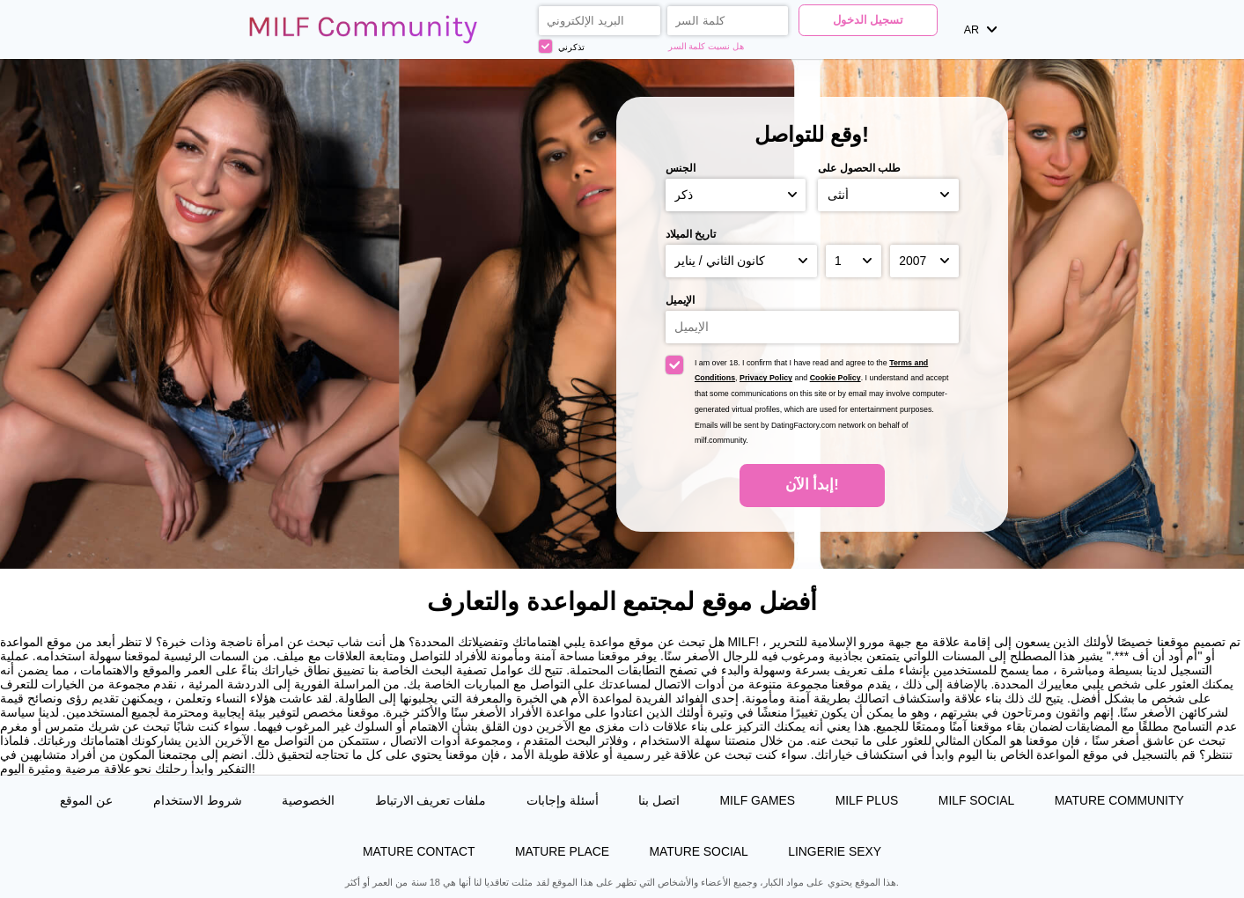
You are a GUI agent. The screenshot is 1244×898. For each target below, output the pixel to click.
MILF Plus (867, 800)
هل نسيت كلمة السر (706, 46)
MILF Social (976, 800)
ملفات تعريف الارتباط (431, 800)
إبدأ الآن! (812, 484)
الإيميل (680, 300)
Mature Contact (419, 851)
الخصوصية (308, 800)
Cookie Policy (835, 377)
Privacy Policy (766, 377)
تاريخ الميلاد (691, 234)
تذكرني (562, 46)
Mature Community (1119, 800)
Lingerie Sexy (834, 851)
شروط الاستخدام (197, 800)
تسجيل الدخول (868, 20)
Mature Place (562, 851)
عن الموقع (86, 800)
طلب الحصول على (859, 168)
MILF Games (758, 800)
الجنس (681, 168)
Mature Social (698, 851)
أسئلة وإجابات (562, 800)
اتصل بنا (659, 800)
